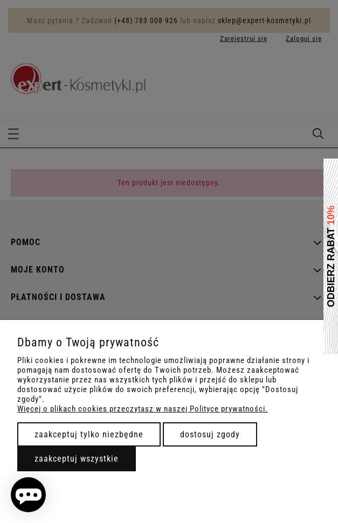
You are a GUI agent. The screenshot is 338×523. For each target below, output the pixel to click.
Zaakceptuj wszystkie (77, 459)
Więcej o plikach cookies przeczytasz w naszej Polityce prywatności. (142, 409)
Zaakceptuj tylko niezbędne (89, 434)
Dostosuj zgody (210, 434)
